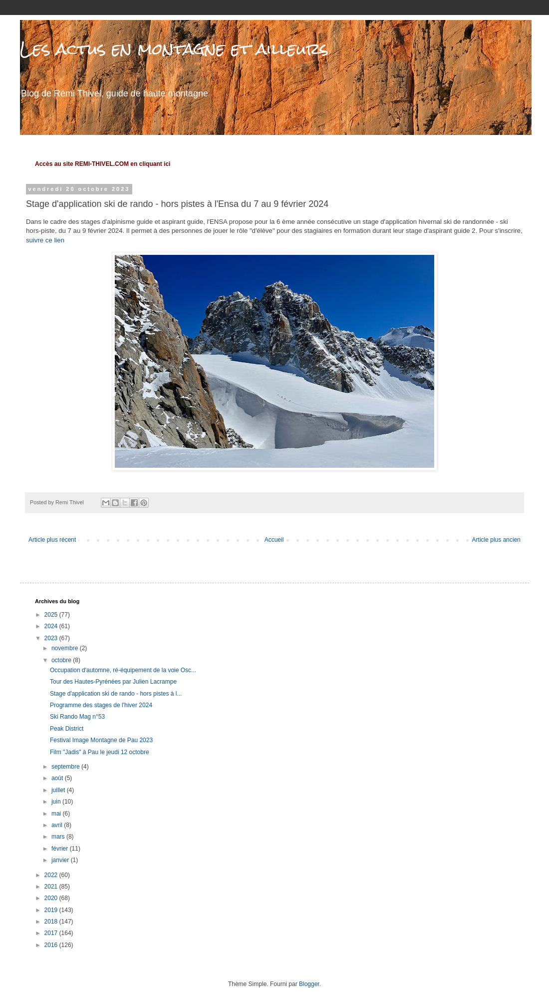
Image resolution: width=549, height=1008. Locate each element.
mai (57, 813)
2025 (51, 614)
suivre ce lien (45, 240)
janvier (61, 860)
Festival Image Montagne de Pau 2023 (101, 740)
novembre (65, 648)
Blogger (309, 984)
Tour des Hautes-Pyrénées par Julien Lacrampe (113, 681)
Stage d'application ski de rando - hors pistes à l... (116, 693)
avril (57, 825)
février (60, 848)
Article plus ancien (496, 539)
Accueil (274, 539)
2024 (51, 626)
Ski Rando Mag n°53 (77, 716)
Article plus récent (52, 539)
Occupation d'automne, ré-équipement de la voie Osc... (123, 670)
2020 (51, 898)
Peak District (66, 728)
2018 (51, 921)
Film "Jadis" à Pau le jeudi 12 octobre (99, 752)
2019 (51, 910)
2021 (51, 886)
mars (58, 836)
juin (56, 801)
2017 (51, 933)
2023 (51, 638)
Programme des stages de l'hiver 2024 (101, 705)
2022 (51, 875)
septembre (66, 766)
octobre (62, 660)
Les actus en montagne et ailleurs (174, 48)
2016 (51, 945)
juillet (59, 790)
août (58, 778)
